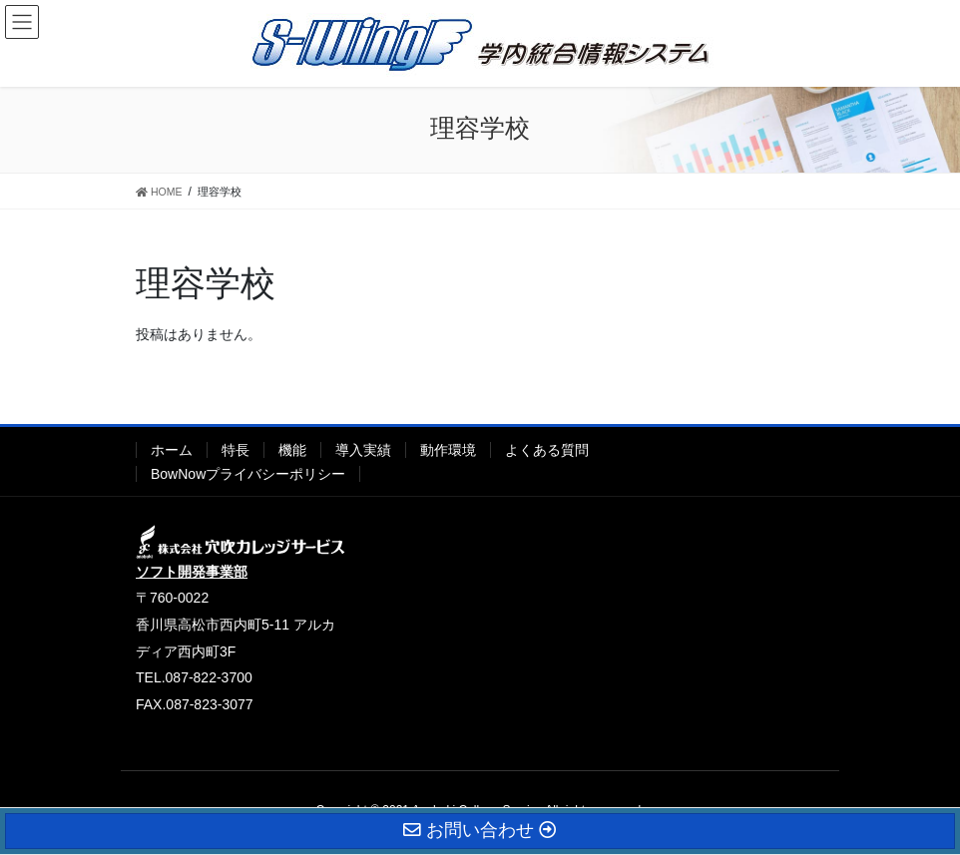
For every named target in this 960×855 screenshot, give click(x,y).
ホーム (172, 450)
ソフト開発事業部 (191, 572)
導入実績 (363, 450)
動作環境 (448, 450)
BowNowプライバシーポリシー (248, 474)
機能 (292, 450)
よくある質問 (547, 450)
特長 (235, 450)
